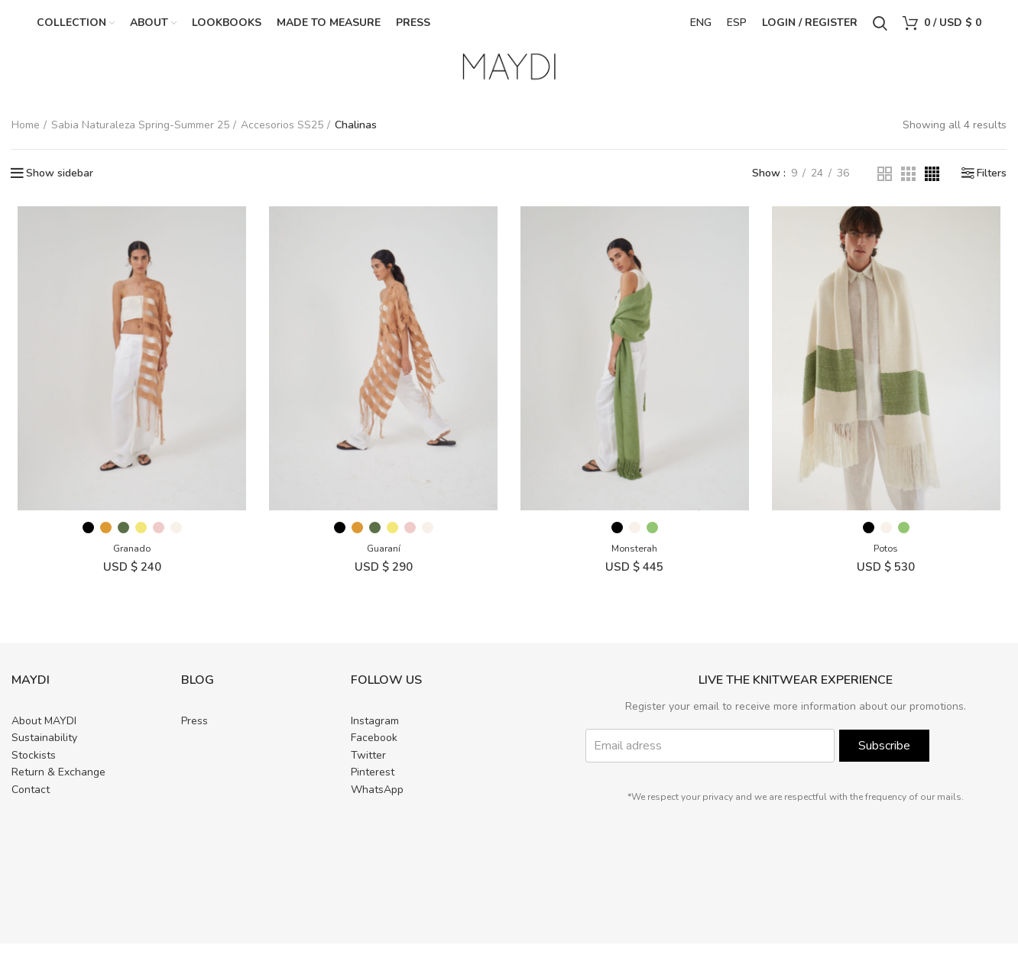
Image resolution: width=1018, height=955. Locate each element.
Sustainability (44, 749)
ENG (701, 26)
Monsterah (637, 559)
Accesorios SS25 (282, 132)
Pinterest (372, 783)
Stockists (33, 766)
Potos (891, 559)
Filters (992, 181)
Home (25, 132)
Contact (30, 800)
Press (194, 732)
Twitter (368, 766)
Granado (127, 559)
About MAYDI (43, 732)
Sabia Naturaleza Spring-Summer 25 (140, 132)
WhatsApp (377, 800)
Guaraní (382, 559)
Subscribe (884, 757)
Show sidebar (59, 181)
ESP (737, 26)
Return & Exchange (58, 783)
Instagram (375, 732)
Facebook (374, 749)
